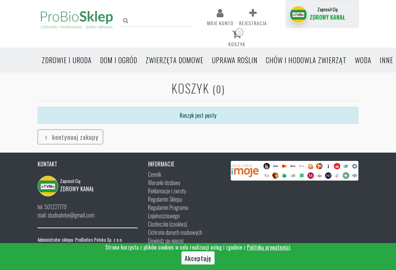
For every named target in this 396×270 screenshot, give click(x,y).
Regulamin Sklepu (165, 199)
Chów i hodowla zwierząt (306, 60)
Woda (363, 60)
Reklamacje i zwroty (167, 191)
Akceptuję (198, 258)
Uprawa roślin (235, 60)
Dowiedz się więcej (166, 241)
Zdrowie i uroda (67, 60)
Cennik (154, 174)
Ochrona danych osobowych (175, 232)
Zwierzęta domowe (175, 60)
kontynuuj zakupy (70, 137)
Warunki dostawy (164, 183)
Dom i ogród (118, 60)
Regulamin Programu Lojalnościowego (168, 211)
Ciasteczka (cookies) (167, 224)
